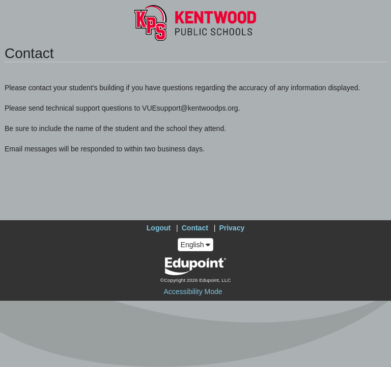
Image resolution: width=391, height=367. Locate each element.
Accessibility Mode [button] (192, 291)
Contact (195, 228)
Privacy (231, 228)
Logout (159, 228)
